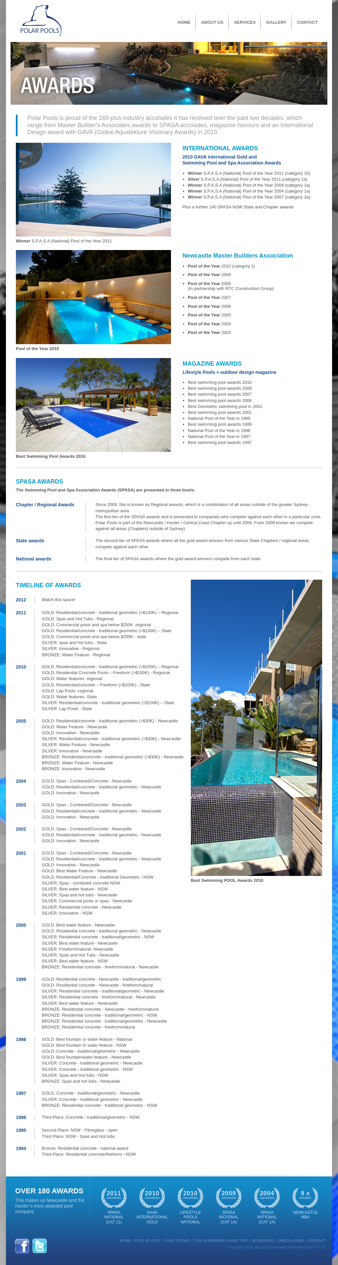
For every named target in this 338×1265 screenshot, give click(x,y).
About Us (212, 22)
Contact (307, 22)
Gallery (276, 22)
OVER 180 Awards (49, 1191)
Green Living (291, 1241)
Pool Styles (147, 1241)
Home (184, 22)
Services (245, 22)
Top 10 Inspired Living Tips (221, 1241)
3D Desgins (263, 1241)
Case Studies (177, 1241)
